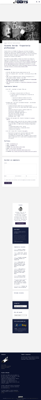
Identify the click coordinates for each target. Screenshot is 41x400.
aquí (9, 387)
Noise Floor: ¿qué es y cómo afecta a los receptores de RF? (20, 254)
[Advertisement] (20, 13)
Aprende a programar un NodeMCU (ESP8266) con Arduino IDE (20, 258)
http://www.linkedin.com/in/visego (18, 146)
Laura (15, 249)
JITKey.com (20, 51)
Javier (15, 257)
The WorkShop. (23, 53)
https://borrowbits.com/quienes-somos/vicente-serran (19, 149)
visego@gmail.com (13, 145)
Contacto (3, 368)
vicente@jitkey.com (14, 143)
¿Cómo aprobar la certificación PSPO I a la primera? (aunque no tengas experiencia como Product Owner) (19, 264)
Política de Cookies (5, 367)
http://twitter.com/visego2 (15, 148)
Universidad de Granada (24, 60)
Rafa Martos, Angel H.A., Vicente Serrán (14, 398)
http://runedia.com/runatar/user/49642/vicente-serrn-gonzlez (24, 151)
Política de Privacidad (6, 366)
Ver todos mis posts (20, 223)
